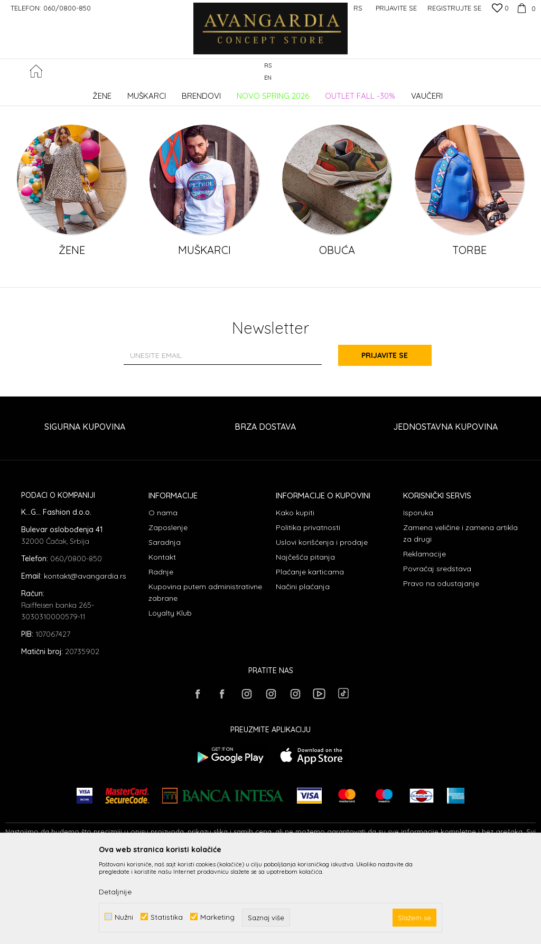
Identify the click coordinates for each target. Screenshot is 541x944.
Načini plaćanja (303, 672)
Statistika (167, 917)
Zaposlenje (168, 613)
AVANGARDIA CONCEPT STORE (50, 92)
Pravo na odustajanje (441, 669)
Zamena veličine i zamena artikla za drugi (460, 618)
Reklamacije (424, 639)
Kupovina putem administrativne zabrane (205, 677)
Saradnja (164, 628)
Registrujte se (454, 8)
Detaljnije (115, 891)
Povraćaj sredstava (437, 654)
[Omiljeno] (500, 9)
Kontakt (162, 642)
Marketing (217, 917)
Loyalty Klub (170, 698)
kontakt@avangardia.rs (85, 661)
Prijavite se (386, 441)
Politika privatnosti (308, 613)
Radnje (160, 657)
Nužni (124, 917)
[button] (530, 72)
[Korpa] (525, 8)
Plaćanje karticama (310, 657)
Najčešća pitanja (305, 642)
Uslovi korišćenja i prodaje (322, 628)
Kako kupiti (295, 598)
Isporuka (418, 598)
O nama (163, 598)
